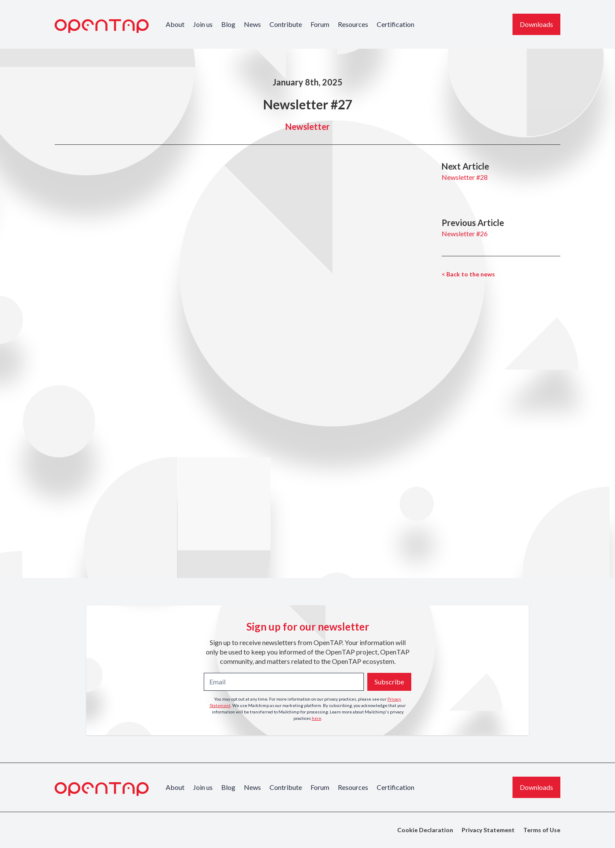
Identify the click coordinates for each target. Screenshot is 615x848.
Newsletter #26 (465, 233)
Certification (395, 24)
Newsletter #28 (465, 177)
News (252, 24)
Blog (228, 24)
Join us (203, 24)
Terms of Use (541, 829)
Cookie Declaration (425, 829)
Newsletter (307, 126)
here (316, 718)
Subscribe (389, 682)
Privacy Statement (488, 829)
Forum (319, 24)
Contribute (285, 24)
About (175, 24)
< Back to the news (468, 274)
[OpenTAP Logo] (102, 26)
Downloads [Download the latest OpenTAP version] (536, 24)
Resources (353, 24)
